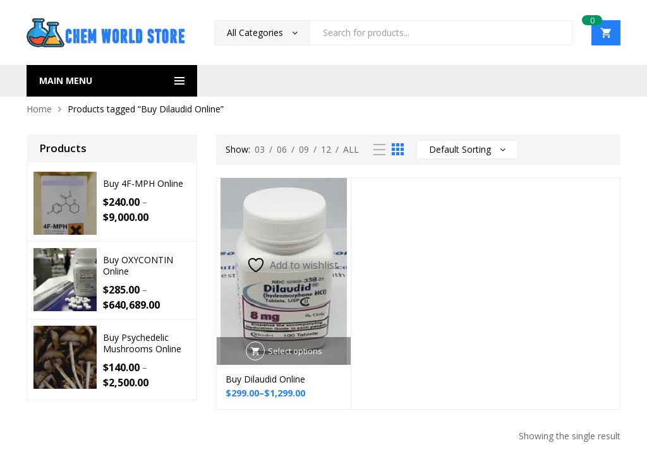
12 (326, 149)
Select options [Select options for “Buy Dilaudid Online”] (295, 351)
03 (260, 149)
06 (282, 149)
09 (304, 149)
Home (39, 109)
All (351, 149)
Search (557, 32)
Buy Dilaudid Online (265, 379)
